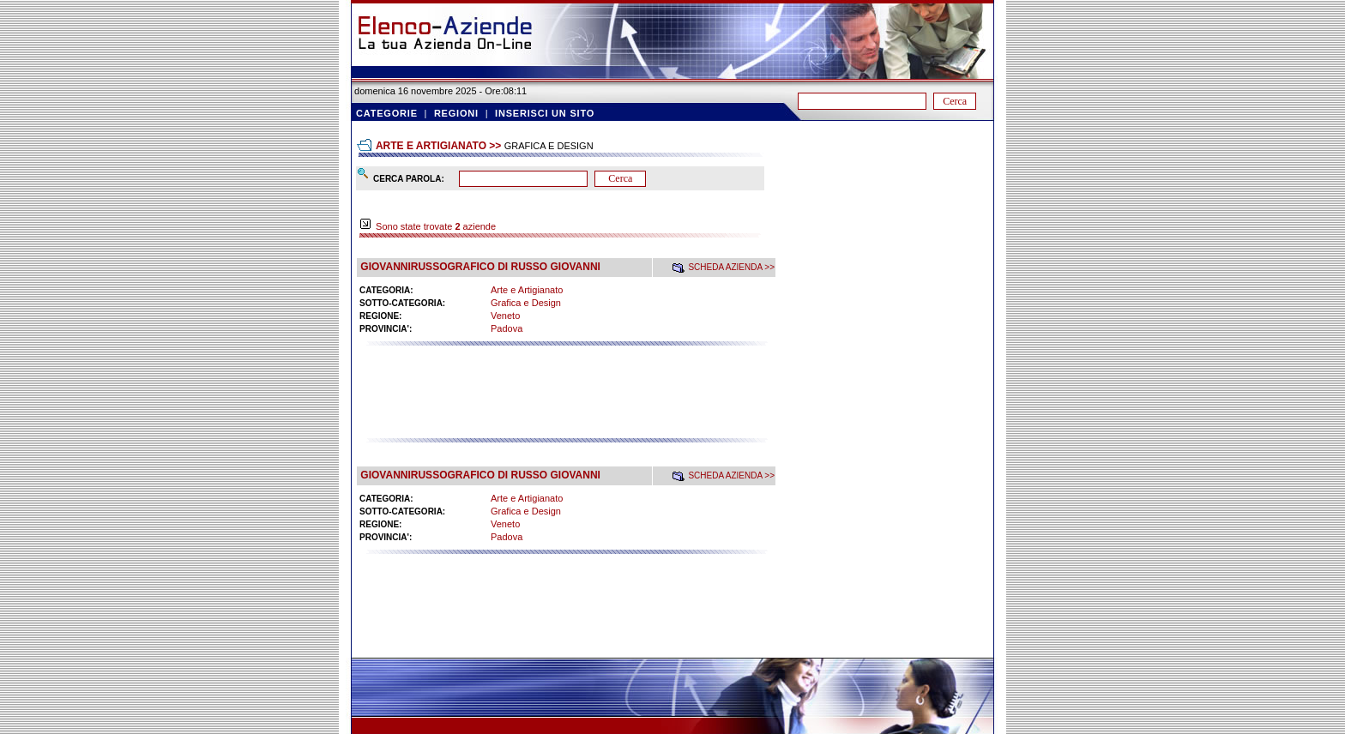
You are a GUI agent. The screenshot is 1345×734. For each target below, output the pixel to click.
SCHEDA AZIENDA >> (731, 267)
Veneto (505, 315)
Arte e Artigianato (527, 290)
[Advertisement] (566, 399)
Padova (506, 328)
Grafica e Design (526, 303)
